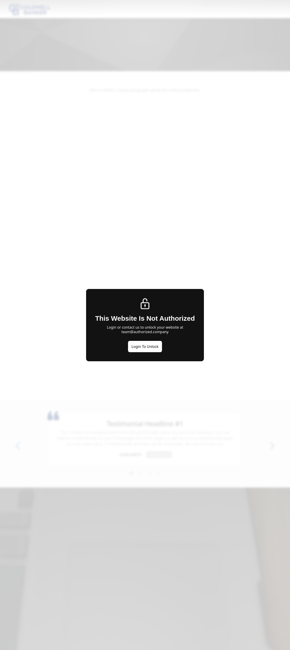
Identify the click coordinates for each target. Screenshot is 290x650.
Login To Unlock (144, 346)
